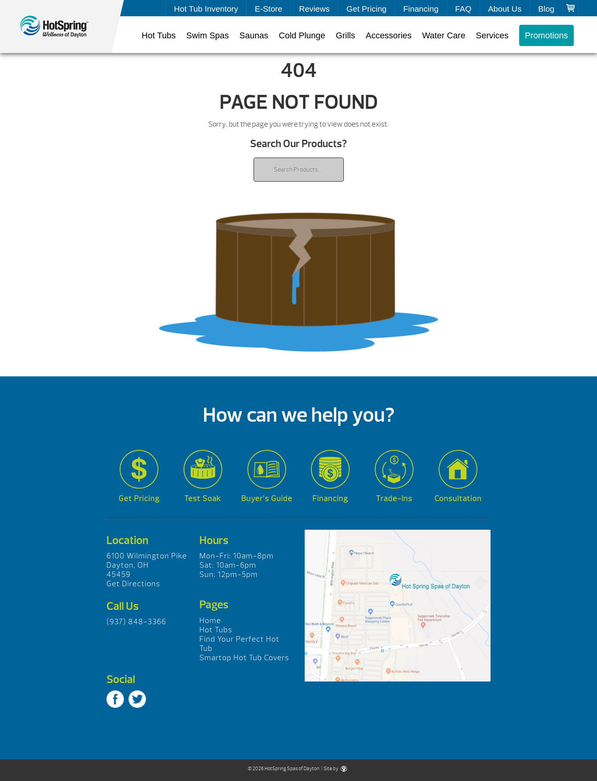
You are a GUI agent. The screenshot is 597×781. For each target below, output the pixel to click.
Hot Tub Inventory (206, 8)
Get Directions (133, 584)
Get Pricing (367, 8)
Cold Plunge (302, 35)
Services (492, 35)
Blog (546, 8)
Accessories (388, 35)
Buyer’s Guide (266, 498)
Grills (345, 35)
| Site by (334, 769)
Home (210, 620)
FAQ (463, 8)
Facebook (115, 699)
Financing (421, 8)
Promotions (546, 35)
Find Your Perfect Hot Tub (239, 643)
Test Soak (202, 498)
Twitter (137, 699)
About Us (505, 8)
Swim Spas (207, 35)
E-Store (268, 8)
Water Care (443, 35)
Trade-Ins (394, 498)
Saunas (253, 35)
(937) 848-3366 (136, 622)
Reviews (314, 8)
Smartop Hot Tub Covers (244, 658)
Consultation (458, 498)
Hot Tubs (159, 35)
